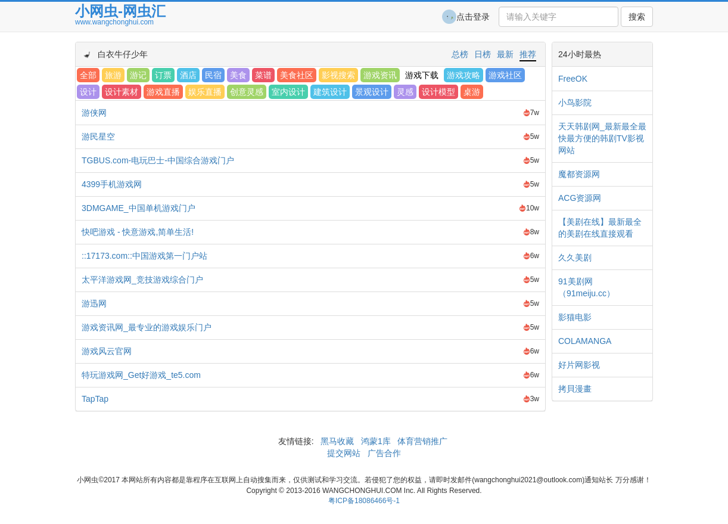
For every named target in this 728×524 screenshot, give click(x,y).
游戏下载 (421, 75)
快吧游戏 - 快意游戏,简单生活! (138, 232)
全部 (88, 75)
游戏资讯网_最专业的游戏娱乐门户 (146, 327)
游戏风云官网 (107, 351)
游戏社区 (505, 75)
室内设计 (288, 92)
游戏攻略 (463, 75)
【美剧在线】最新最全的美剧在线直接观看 (600, 227)
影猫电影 (575, 317)
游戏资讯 (380, 75)
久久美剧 (575, 257)
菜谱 (263, 75)
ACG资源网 (579, 198)
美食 (238, 75)
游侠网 (94, 112)
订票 (163, 75)
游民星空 (98, 136)
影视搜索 (338, 75)
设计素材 (121, 92)
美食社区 (296, 75)
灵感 (405, 92)
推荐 (527, 54)
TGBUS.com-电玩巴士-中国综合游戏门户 (158, 160)
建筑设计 (330, 92)
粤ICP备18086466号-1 (364, 501)
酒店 (188, 75)
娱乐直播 (205, 92)
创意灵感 (246, 92)
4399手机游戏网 (112, 184)
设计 (88, 92)
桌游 (471, 92)
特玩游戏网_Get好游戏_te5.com (141, 375)
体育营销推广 (423, 441)
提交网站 (345, 453)
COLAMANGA (584, 341)
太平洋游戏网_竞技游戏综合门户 (142, 279)
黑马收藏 (337, 441)
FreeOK (572, 78)
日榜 (482, 54)
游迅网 (94, 303)
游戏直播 (163, 92)
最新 (505, 54)
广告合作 (383, 453)
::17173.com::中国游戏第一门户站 (144, 256)
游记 (138, 75)
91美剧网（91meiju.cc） (586, 287)
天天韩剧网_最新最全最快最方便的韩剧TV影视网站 (602, 138)
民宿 (213, 75)
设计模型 (438, 92)
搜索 (637, 16)
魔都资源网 (579, 174)
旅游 (113, 75)
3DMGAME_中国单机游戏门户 (138, 208)
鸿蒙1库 (376, 441)
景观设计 (371, 92)
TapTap (95, 399)
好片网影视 (579, 365)
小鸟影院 (575, 102)
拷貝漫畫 (575, 388)
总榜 (460, 54)
